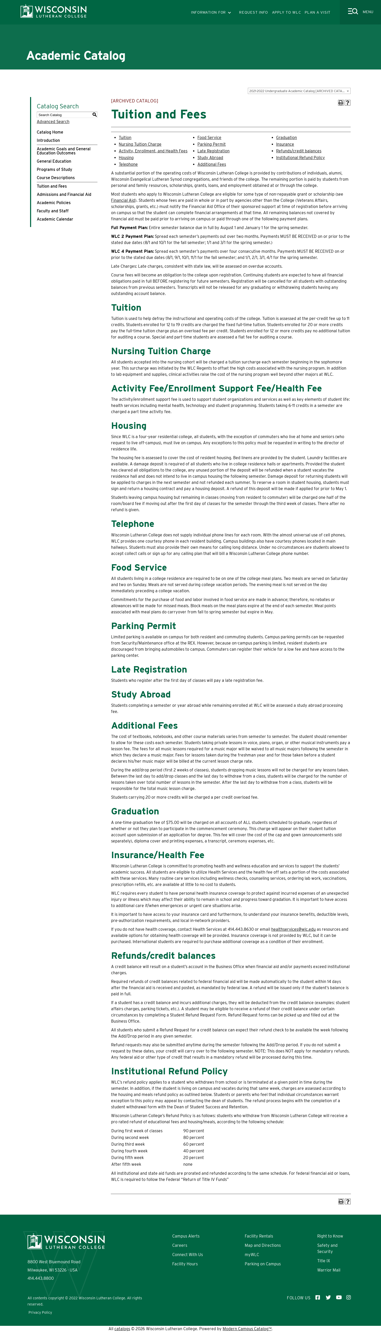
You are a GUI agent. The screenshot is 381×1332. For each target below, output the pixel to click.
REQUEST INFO (253, 12)
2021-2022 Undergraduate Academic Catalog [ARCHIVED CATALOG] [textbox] (299, 91)
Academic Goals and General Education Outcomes (63, 150)
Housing (126, 157)
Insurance (285, 144)
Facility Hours (185, 1263)
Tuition (125, 137)
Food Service (209, 137)
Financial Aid (123, 200)
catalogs (122, 1328)
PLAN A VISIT (318, 12)
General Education (54, 161)
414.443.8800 (41, 1278)
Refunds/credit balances (298, 151)
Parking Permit (211, 144)
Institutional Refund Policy (300, 157)
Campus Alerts (185, 1236)
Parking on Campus (263, 1263)
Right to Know (330, 1236)
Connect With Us (187, 1254)
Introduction (48, 140)
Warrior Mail (328, 1270)
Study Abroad (210, 157)
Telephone (128, 164)
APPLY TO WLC (286, 12)
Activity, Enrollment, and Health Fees (153, 151)
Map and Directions (263, 1245)
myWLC (252, 1254)
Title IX (323, 1260)
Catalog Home (50, 132)
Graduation (286, 137)
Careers (179, 1245)
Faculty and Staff (53, 210)
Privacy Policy (40, 1312)
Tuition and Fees (52, 186)
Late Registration (213, 151)
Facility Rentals (259, 1236)
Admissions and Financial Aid (64, 194)
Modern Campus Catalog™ (247, 1328)
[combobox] (299, 91)
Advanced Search (53, 121)
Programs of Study (54, 169)
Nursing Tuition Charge (140, 144)
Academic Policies (54, 202)
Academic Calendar (55, 219)
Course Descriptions (56, 177)
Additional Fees (211, 164)
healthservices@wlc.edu (293, 929)
